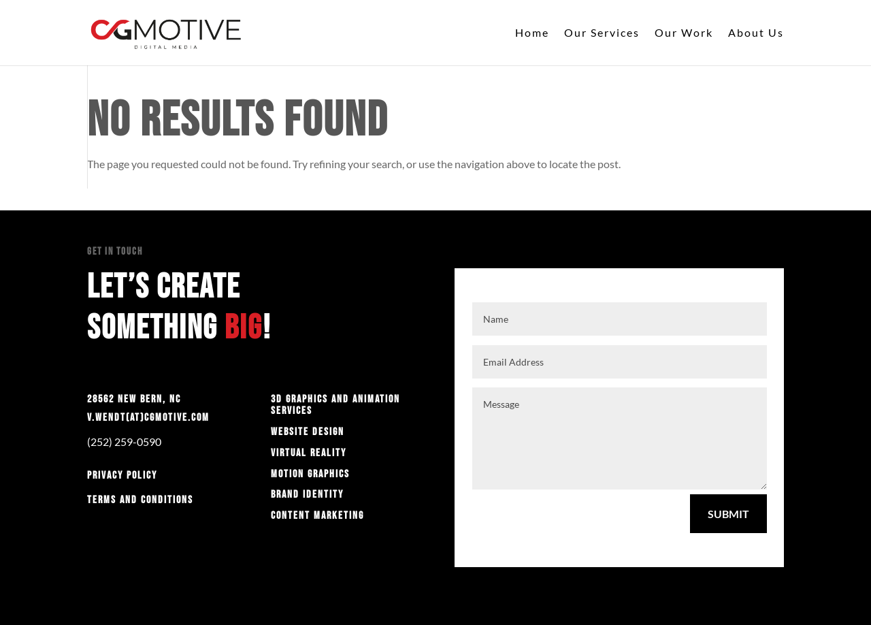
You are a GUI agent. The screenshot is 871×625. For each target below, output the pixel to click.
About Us (756, 33)
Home (532, 33)
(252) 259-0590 (124, 441)
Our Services (602, 33)
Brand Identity (307, 494)
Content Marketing (317, 515)
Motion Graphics (310, 474)
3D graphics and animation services (335, 405)
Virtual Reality (308, 453)
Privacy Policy (122, 475)
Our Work (684, 33)
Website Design (307, 432)
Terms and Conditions (140, 500)
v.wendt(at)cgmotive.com (148, 417)
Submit (728, 513)
